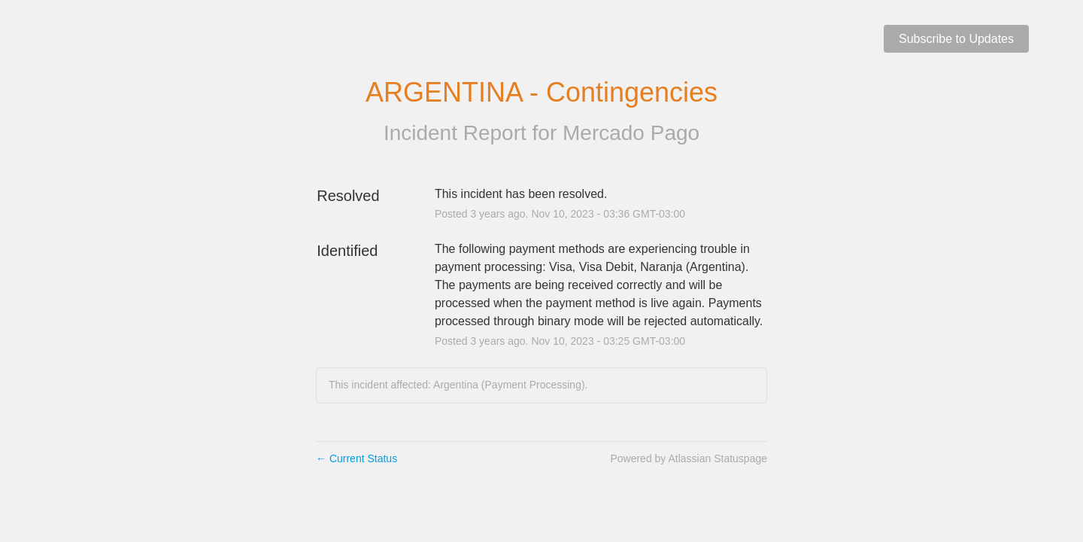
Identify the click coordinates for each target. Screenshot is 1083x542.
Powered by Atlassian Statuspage (688, 458)
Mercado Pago (631, 133)
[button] (956, 39)
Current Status (356, 458)
